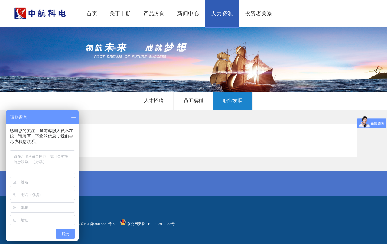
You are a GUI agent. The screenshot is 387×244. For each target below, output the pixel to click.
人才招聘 (153, 100)
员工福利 (193, 100)
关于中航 (120, 14)
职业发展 (232, 100)
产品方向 (154, 14)
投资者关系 (258, 14)
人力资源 (222, 14)
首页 (91, 14)
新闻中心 (188, 14)
